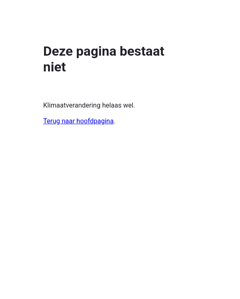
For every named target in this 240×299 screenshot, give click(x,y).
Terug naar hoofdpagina (78, 121)
